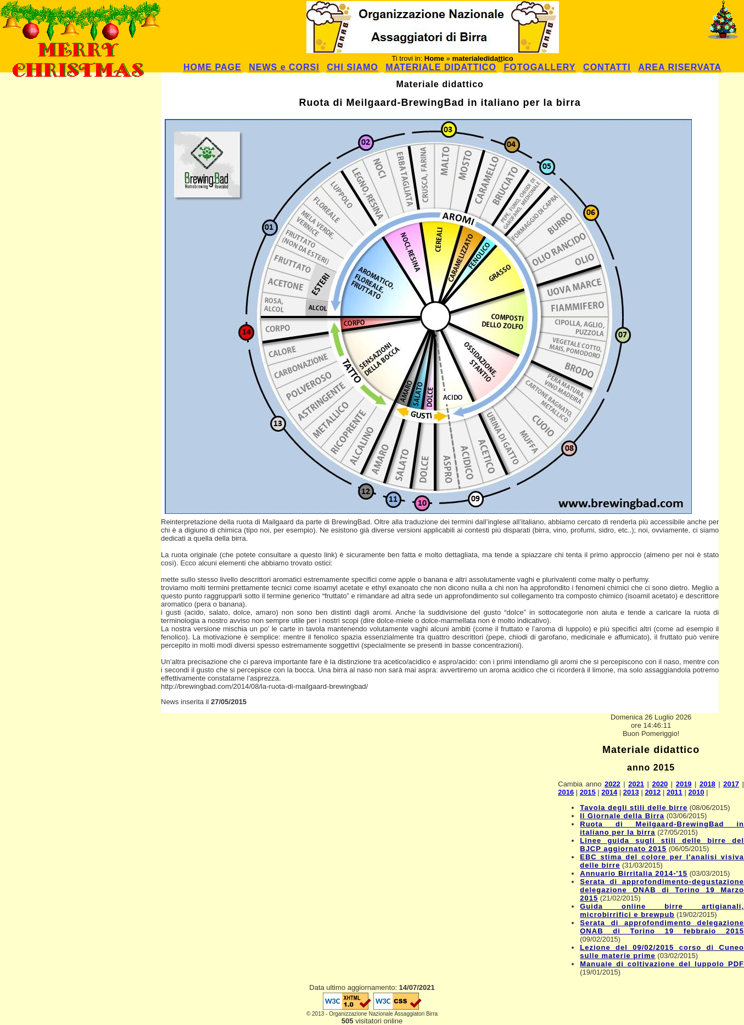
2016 (566, 792)
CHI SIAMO (352, 67)
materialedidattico (482, 58)
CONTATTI (607, 67)
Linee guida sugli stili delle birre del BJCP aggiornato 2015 (662, 844)
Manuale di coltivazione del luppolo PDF (662, 964)
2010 (696, 792)
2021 (636, 784)
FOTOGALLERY (539, 67)
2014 (609, 792)
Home (434, 58)
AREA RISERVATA (679, 67)
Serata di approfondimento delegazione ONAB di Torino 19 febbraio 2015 (662, 927)
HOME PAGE (212, 67)
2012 (653, 792)
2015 (588, 792)
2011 (675, 792)
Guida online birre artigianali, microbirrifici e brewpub (662, 910)
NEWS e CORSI (284, 67)
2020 (660, 784)
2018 (707, 784)
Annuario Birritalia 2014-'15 (633, 873)
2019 (684, 784)
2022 (612, 784)
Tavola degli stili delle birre (633, 807)
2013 (631, 792)
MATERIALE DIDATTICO (440, 67)
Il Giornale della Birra (622, 816)
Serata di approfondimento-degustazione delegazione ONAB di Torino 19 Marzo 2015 (662, 889)
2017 (731, 784)
